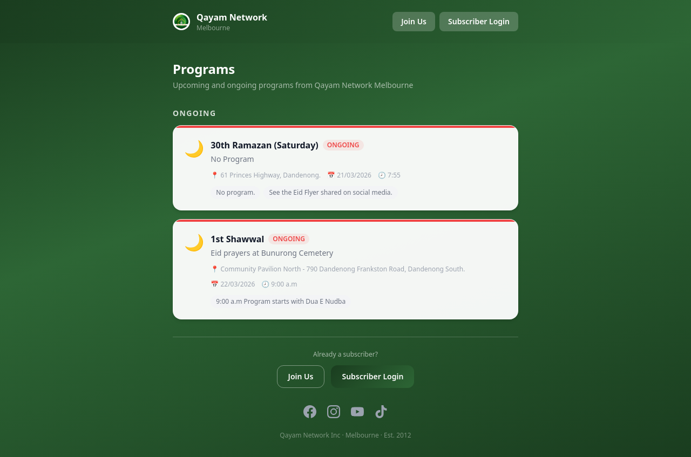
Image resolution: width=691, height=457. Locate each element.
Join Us (413, 21)
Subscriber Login (479, 21)
